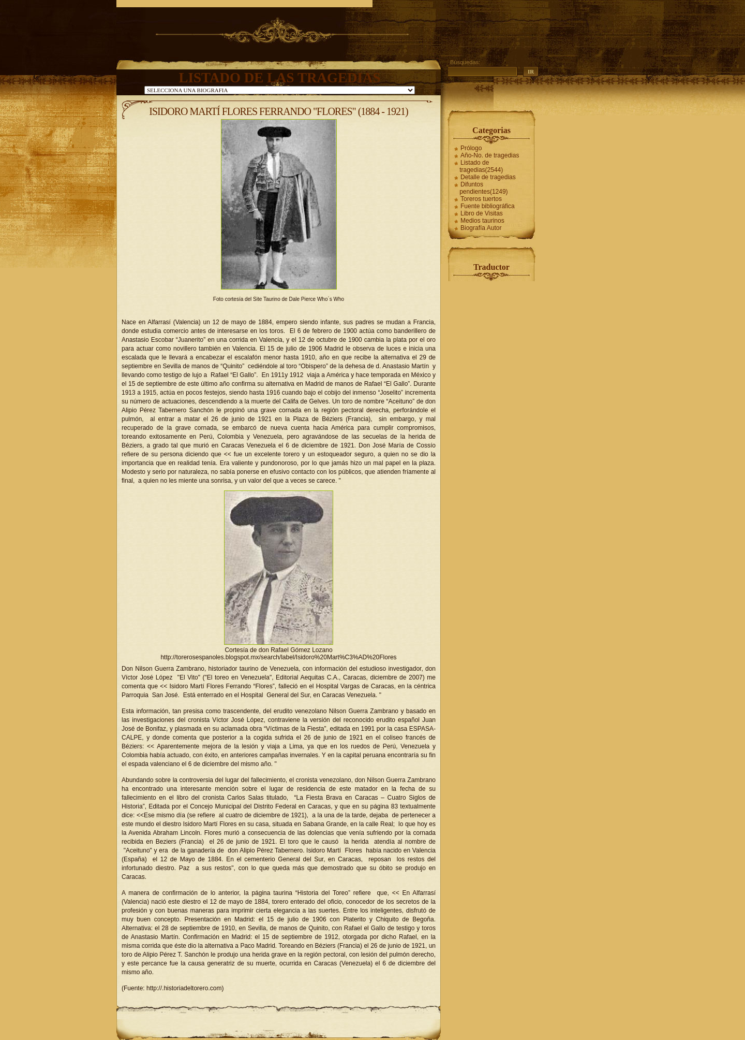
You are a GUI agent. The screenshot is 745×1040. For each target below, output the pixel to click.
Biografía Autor (480, 228)
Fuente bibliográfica (487, 206)
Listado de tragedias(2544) (481, 166)
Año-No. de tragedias (489, 155)
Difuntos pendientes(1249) (483, 188)
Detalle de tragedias (488, 177)
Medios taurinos (482, 220)
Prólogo (471, 148)
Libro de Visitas (481, 213)
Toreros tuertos (481, 199)
